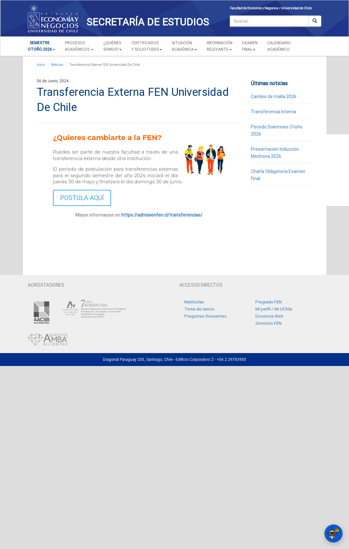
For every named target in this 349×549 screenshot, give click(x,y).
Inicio (41, 64)
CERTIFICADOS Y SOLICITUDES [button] (146, 46)
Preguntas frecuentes (205, 316)
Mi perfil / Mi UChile (274, 309)
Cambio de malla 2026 (273, 96)
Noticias (57, 64)
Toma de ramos (199, 309)
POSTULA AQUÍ (82, 198)
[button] (41, 46)
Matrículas (194, 302)
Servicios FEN (268, 323)
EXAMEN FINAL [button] (250, 46)
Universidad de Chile (296, 8)
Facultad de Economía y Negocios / (255, 8)
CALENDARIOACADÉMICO (279, 46)
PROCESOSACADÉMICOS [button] (79, 46)
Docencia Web (269, 316)
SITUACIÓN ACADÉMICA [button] (184, 46)
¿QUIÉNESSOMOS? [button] (112, 46)
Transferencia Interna (273, 111)
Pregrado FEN (268, 302)
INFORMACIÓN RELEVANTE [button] (219, 46)
